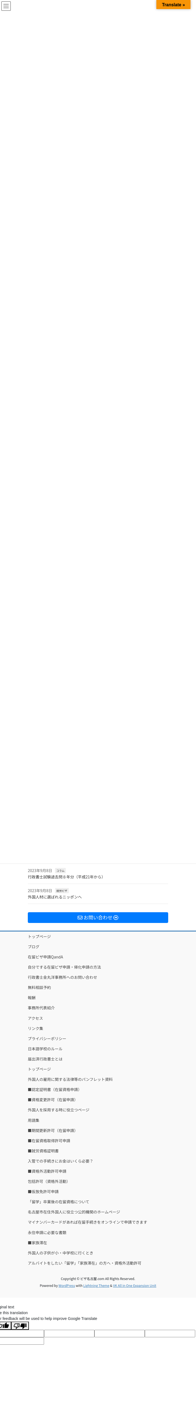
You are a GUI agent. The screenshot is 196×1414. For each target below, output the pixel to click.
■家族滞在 (37, 1242)
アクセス (35, 1018)
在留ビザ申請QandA (45, 957)
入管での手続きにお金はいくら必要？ (60, 1161)
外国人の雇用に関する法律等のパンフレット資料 (70, 1079)
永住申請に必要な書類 (47, 1232)
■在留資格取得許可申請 (49, 1140)
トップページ (39, 936)
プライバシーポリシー (47, 1038)
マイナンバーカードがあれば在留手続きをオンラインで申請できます (87, 1222)
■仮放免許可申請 (43, 1191)
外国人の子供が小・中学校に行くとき (60, 1253)
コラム (60, 870)
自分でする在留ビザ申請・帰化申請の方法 (64, 967)
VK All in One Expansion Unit (134, 1285)
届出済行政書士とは (45, 1059)
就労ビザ (61, 891)
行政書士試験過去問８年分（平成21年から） (66, 876)
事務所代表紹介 (41, 1007)
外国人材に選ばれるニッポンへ (55, 897)
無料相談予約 (39, 987)
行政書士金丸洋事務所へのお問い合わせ (62, 977)
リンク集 (35, 1028)
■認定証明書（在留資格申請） (55, 1089)
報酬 (32, 997)
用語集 (33, 1120)
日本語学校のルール (45, 1048)
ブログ (33, 946)
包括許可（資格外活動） (49, 1181)
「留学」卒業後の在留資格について (58, 1201)
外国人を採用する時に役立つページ (58, 1109)
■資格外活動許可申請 (47, 1171)
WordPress (67, 1285)
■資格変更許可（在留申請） (53, 1099)
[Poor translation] (20, 1326)
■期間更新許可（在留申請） (53, 1130)
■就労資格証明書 (43, 1150)
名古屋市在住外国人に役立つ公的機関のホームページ (74, 1212)
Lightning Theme (96, 1285)
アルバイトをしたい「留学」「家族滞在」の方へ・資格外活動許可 (84, 1263)
